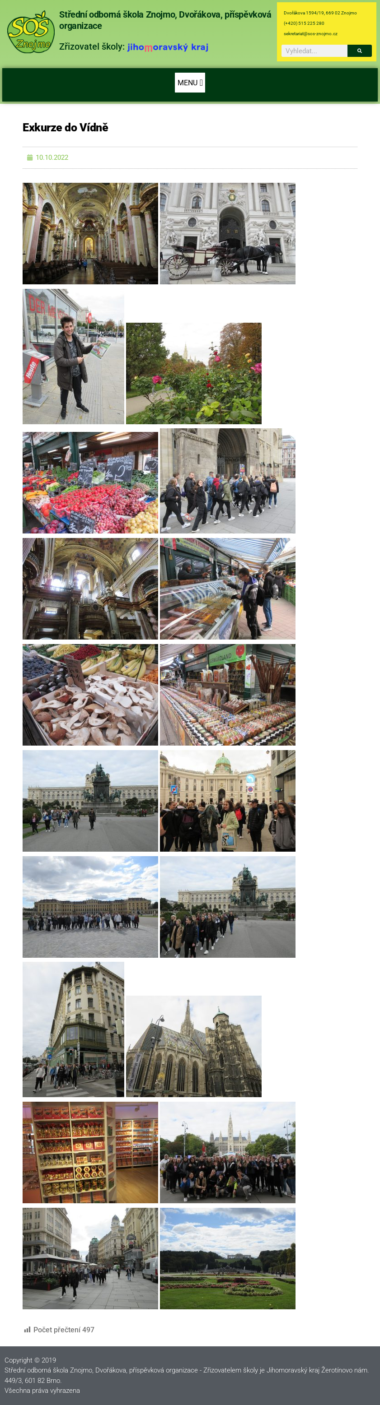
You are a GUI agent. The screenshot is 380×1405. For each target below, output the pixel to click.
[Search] (359, 51)
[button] (190, 83)
